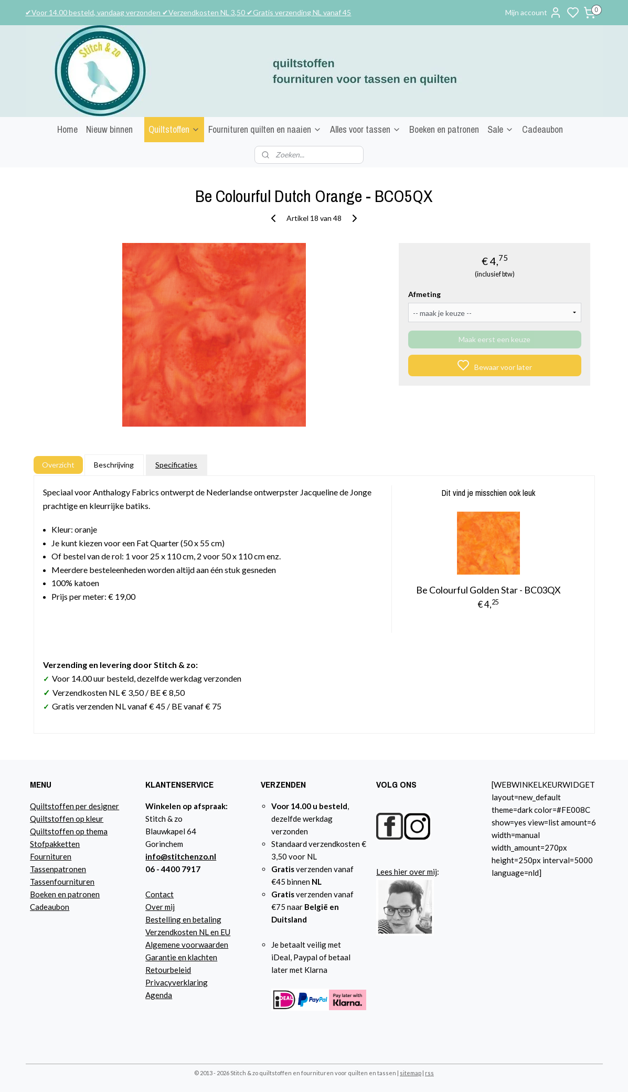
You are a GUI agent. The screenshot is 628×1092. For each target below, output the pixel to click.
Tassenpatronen (58, 869)
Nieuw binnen (109, 129)
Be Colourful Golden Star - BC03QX (488, 590)
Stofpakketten (55, 844)
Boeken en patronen (444, 129)
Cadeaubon (542, 129)
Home (67, 129)
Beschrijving (114, 464)
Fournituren (50, 856)
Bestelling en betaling (183, 919)
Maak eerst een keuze (494, 339)
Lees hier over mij (406, 871)
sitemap (410, 1072)
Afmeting (424, 294)
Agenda (158, 995)
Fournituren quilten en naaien (265, 129)
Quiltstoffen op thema (69, 831)
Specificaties (176, 464)
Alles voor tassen (365, 129)
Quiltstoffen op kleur (66, 818)
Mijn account (533, 12)
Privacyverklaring (176, 982)
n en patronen (76, 894)
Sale (500, 129)
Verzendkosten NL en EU (187, 932)
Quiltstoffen (174, 129)
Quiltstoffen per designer (74, 806)
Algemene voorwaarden (186, 944)
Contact (159, 894)
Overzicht (57, 464)
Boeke (41, 894)
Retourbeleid (168, 969)
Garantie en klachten (181, 957)
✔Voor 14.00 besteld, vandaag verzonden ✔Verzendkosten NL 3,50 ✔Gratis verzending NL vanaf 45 (188, 12)
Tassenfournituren (62, 881)
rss (429, 1072)
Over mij (160, 906)
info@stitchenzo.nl (180, 856)
